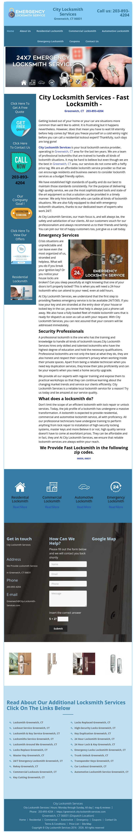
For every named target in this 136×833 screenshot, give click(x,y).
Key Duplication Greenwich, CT (92, 733)
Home (10, 31)
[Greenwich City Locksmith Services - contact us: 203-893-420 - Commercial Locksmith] (52, 499)
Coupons (74, 41)
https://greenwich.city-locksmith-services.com (81, 811)
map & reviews (103, 807)
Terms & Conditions (55, 824)
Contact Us (92, 41)
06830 (80, 458)
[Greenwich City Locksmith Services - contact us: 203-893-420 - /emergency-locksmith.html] (116, 486)
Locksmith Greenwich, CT (28, 722)
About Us (25, 31)
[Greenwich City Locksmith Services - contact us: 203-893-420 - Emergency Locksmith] (116, 499)
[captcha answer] (62, 618)
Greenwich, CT (74, 111)
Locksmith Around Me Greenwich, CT (35, 744)
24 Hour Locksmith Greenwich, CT (94, 739)
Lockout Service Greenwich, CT (31, 728)
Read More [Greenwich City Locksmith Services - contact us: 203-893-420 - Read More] (20, 507)
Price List (74, 824)
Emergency (82, 819)
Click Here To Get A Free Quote (20, 107)
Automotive (67, 819)
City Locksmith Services (55, 147)
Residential (35, 819)
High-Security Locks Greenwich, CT (94, 728)
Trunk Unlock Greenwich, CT (91, 755)
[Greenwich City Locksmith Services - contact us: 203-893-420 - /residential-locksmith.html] (20, 486)
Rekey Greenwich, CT (25, 766)
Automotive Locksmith (115, 31)
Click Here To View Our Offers (20, 235)
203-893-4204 (121, 13)
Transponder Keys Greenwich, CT (94, 760)
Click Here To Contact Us (20, 145)
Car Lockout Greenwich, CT (90, 766)
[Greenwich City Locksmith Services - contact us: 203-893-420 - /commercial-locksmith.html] (52, 486)
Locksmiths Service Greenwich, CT (33, 739)
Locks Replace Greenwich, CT (30, 750)
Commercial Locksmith (82, 31)
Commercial (51, 819)
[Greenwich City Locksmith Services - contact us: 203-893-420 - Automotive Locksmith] (84, 499)
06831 (88, 458)
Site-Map (86, 824)
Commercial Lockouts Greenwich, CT (35, 771)
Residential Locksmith (50, 31)
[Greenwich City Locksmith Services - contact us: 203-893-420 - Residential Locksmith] (20, 499)
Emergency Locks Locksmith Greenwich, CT (100, 750)
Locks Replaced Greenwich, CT (92, 722)
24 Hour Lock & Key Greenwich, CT (94, 744)
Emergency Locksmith (50, 41)
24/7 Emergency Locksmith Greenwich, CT (38, 760)
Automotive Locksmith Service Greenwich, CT (101, 771)
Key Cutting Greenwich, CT (29, 777)
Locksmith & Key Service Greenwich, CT (36, 733)
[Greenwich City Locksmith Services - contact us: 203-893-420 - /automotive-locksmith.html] (84, 486)
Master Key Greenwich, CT (28, 755)
